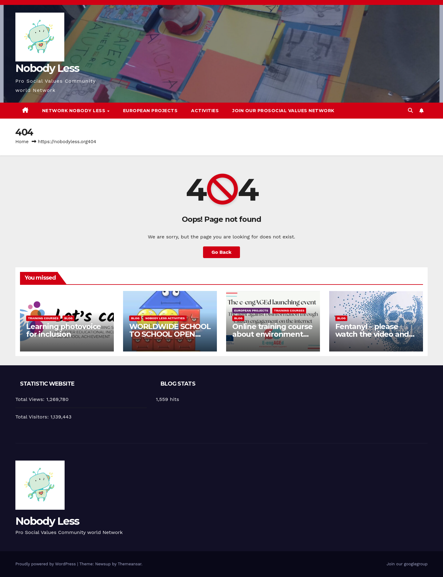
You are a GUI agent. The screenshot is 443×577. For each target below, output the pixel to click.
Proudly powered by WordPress (46, 564)
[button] (410, 110)
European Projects (150, 110)
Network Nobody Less (74, 110)
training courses (43, 318)
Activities (205, 110)
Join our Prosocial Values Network (283, 110)
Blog (68, 318)
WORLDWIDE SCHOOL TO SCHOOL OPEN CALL (170, 334)
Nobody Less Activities (165, 318)
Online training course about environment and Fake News (272, 334)
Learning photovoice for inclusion (63, 330)
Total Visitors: (32, 417)
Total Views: (30, 399)
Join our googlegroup (407, 564)
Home (22, 141)
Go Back (222, 252)
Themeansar (130, 564)
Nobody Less (47, 68)
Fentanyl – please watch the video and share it (372, 334)
